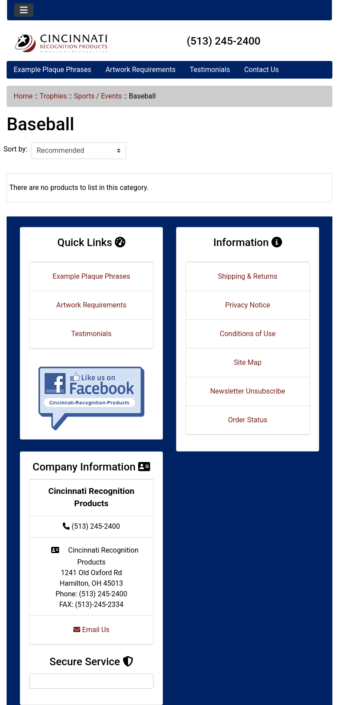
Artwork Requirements (140, 69)
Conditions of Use (247, 334)
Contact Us (261, 69)
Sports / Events (98, 96)
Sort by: (15, 149)
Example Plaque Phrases (52, 69)
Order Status (247, 420)
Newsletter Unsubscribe (247, 391)
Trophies (53, 96)
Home (23, 96)
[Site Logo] (61, 43)
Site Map (248, 362)
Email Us (91, 629)
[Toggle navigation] (24, 10)
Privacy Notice (247, 305)
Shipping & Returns (248, 276)
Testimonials (210, 69)
